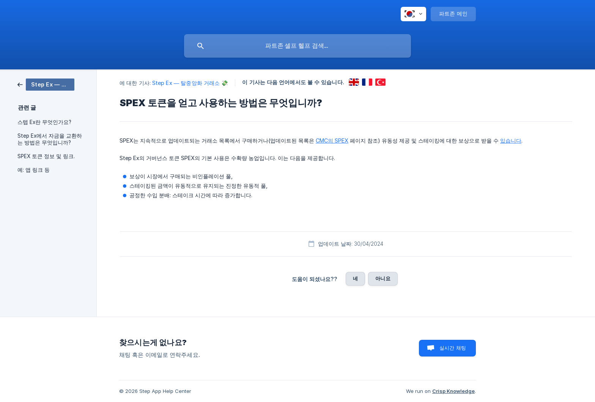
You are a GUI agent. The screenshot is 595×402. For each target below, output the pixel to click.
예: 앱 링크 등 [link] (33, 170)
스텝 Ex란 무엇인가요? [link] (44, 122)
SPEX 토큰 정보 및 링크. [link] (46, 156)
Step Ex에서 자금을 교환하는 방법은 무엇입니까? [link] (49, 139)
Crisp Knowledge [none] (453, 391)
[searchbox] (297, 46)
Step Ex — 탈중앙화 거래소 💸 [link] (190, 83)
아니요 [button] (382, 278)
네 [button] (355, 278)
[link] (45, 84)
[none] (413, 14)
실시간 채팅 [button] (452, 348)
